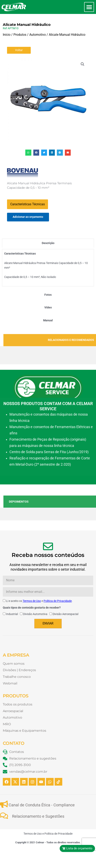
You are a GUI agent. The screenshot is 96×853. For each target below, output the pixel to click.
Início (6, 35)
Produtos (19, 35)
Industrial (12, 614)
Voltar (19, 50)
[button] (89, 7)
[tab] (48, 243)
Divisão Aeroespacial (65, 614)
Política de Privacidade (58, 601)
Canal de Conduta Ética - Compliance (42, 805)
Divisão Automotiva (35, 614)
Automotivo (37, 35)
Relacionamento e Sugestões (38, 816)
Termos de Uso (32, 601)
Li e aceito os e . (39, 601)
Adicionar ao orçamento (28, 216)
